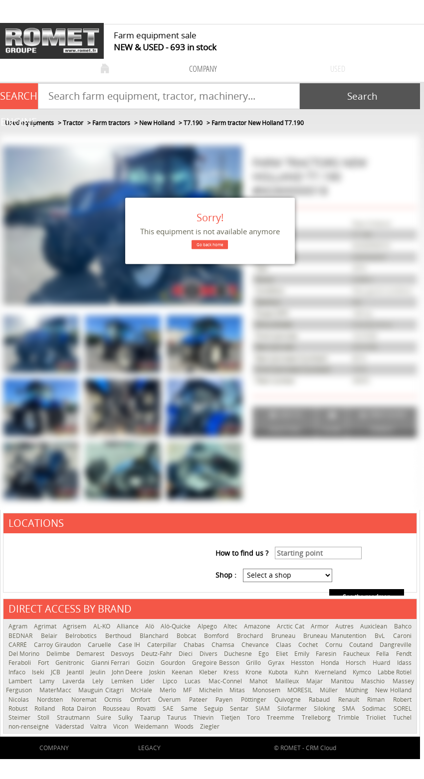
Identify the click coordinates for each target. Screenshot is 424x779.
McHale (143, 690)
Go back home (210, 244)
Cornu (334, 644)
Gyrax (277, 662)
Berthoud (120, 635)
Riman (377, 699)
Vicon (121, 726)
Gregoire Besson (216, 662)
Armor (320, 626)
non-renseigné (29, 726)
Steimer (20, 717)
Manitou (343, 681)
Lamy (48, 681)
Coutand (362, 644)
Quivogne (289, 699)
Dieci (186, 653)
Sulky (126, 717)
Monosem (267, 690)
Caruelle (100, 644)
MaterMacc (56, 690)
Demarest (91, 653)
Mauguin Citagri (102, 690)
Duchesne (238, 653)
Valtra (99, 726)
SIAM (263, 708)
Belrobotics (82, 635)
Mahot (259, 681)
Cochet (309, 644)
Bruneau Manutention (336, 635)
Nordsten (51, 699)
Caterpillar (163, 644)
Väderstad (70, 726)
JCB (56, 672)
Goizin (146, 662)
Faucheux (357, 653)
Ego (264, 653)
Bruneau (285, 635)
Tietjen (231, 717)
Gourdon (174, 662)
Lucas (194, 681)
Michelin (212, 690)
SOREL (403, 708)
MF (188, 690)
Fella (383, 653)
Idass (404, 662)
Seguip (214, 708)
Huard (382, 662)
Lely (99, 681)
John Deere (128, 672)
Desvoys (123, 653)
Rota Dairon (79, 708)
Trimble (349, 717)
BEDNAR (22, 635)
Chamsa (224, 644)
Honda (331, 662)
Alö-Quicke (176, 626)
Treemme (281, 717)
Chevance (256, 644)
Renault (350, 699)
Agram (18, 626)
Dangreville (396, 644)
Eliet (282, 653)
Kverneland (331, 672)
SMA (349, 708)
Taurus (178, 717)
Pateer (200, 699)
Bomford (218, 635)
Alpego (208, 626)
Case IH (130, 644)
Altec (231, 626)
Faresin (327, 653)
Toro (254, 717)
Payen (225, 699)
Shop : (225, 575)
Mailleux (288, 681)
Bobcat (188, 635)
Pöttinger (255, 699)
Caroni (402, 635)
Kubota (278, 672)
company (203, 68)
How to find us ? (241, 553)
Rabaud (321, 699)
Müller (330, 690)
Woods (185, 726)
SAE (169, 708)
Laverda (74, 681)
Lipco (171, 681)
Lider (149, 681)
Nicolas (20, 699)
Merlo (169, 690)
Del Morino (24, 653)
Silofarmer (293, 708)
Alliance (128, 626)
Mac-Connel (226, 681)
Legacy (149, 748)
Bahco (403, 626)
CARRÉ (18, 644)
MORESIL (301, 690)
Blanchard (156, 635)
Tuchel (402, 717)
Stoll (44, 717)
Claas (284, 644)
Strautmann (74, 717)
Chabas (195, 644)
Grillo (254, 662)
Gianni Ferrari (111, 662)
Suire (105, 717)
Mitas (238, 690)
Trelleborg (317, 717)
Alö (150, 626)
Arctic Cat (291, 626)
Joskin (158, 672)
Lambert (21, 681)
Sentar (240, 708)
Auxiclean (374, 626)
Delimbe (58, 653)
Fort (44, 662)
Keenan (183, 672)
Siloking (325, 708)
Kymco (363, 672)
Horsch (357, 662)
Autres (345, 626)
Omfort (141, 699)
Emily (302, 653)
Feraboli (20, 662)
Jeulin (98, 672)
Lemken (123, 681)
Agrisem (75, 626)
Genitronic (70, 662)
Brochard (251, 635)
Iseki (39, 672)
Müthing (358, 690)
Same (190, 708)
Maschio (374, 681)
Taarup (151, 717)
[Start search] (360, 96)
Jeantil (76, 672)
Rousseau (117, 708)
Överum (171, 699)
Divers (209, 653)
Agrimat (46, 626)
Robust (18, 708)
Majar (315, 681)
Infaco (17, 672)
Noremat (85, 699)
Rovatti (147, 708)
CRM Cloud (321, 748)
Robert (402, 699)
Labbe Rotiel (395, 672)
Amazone (258, 626)
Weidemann (152, 726)
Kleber (208, 672)
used (337, 68)
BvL (381, 635)
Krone (254, 672)
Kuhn (302, 672)
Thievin (204, 717)
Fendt (404, 653)
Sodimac (375, 708)
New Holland (393, 690)
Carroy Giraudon (58, 644)
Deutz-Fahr (157, 653)
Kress (231, 672)
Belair (51, 635)
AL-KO (102, 626)
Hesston (303, 662)
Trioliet (377, 717)
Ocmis (114, 699)
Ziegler (209, 726)
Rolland (45, 708)
